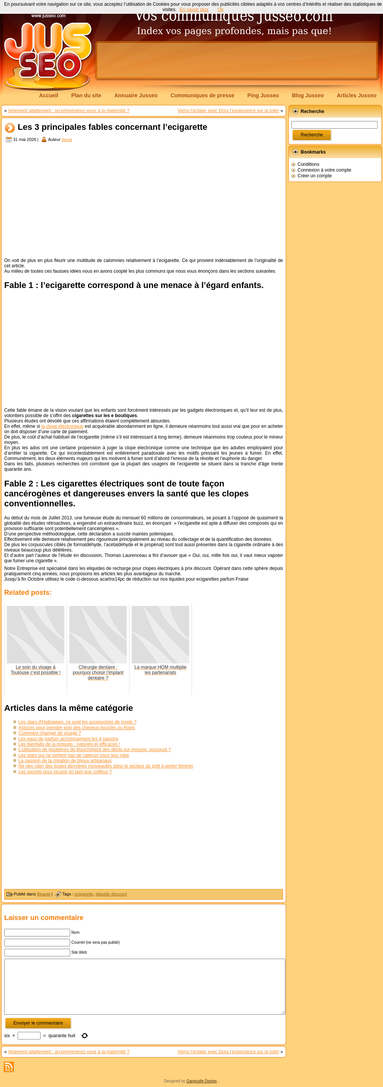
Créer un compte (315, 175)
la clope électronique (62, 426)
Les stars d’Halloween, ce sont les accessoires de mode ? (77, 722)
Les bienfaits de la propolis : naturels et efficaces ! (69, 744)
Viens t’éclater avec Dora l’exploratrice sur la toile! (228, 110)
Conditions (308, 164)
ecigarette (84, 894)
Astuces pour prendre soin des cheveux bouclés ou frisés (76, 727)
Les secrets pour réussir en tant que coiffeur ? (65, 771)
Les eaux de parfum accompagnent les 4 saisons (68, 739)
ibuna (67, 139)
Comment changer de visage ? (49, 733)
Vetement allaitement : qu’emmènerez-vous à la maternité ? (68, 110)
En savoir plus (194, 9)
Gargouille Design (201, 1081)
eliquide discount (111, 894)
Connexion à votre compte (324, 170)
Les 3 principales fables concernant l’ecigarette (112, 127)
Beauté (44, 894)
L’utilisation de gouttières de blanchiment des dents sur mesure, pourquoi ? (94, 749)
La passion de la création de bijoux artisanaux (65, 760)
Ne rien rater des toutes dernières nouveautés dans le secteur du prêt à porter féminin (105, 766)
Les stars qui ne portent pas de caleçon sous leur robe (73, 755)
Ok (220, 9)
